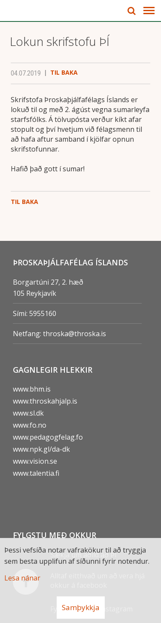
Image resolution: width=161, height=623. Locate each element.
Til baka (64, 72)
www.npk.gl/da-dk (41, 449)
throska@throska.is (74, 333)
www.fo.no (29, 425)
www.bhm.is (32, 389)
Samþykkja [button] (81, 607)
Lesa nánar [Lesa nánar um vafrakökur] (22, 578)
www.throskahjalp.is (45, 401)
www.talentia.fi (36, 473)
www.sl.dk (28, 413)
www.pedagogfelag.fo (48, 437)
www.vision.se (35, 461)
